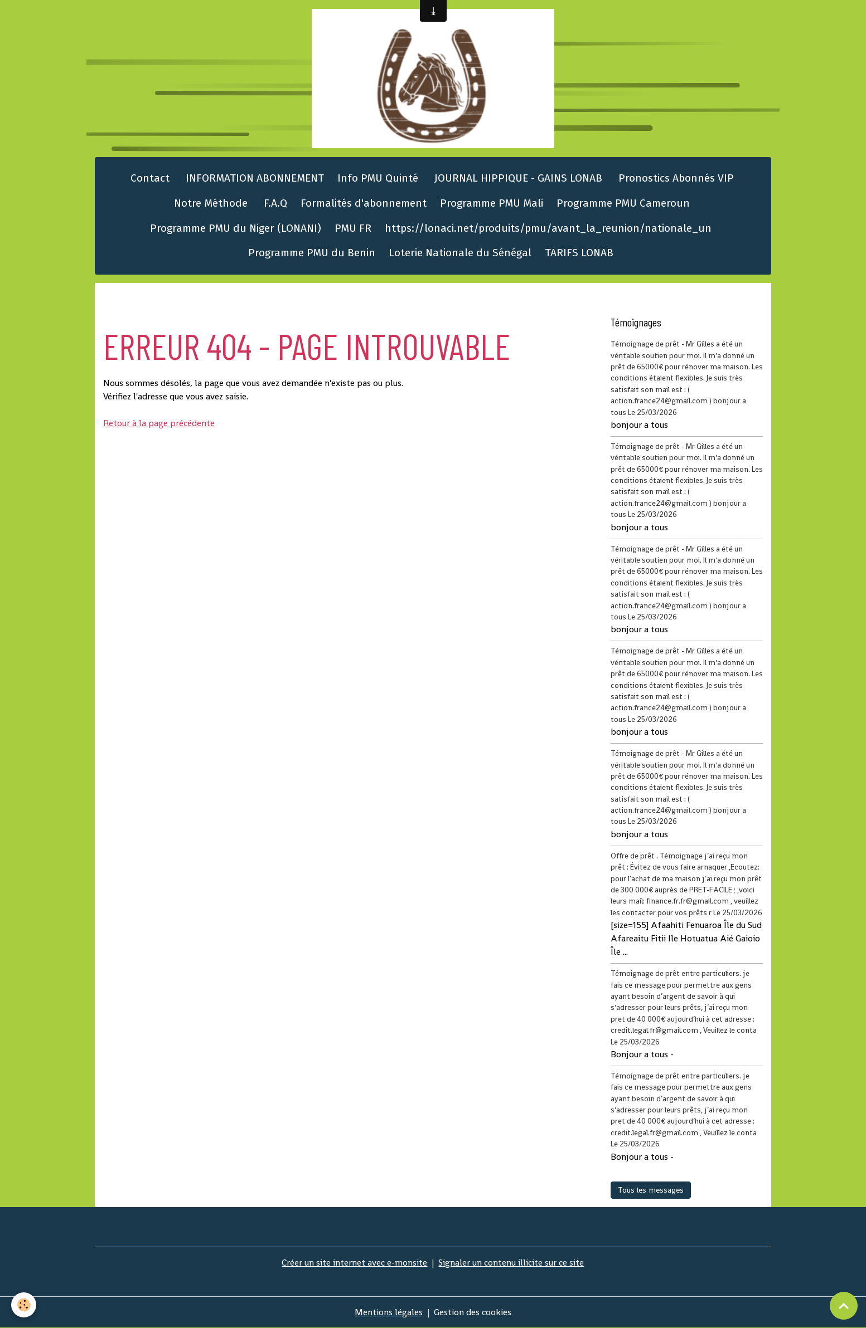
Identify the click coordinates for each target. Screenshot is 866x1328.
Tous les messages (651, 1190)
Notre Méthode (209, 203)
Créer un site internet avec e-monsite (354, 1262)
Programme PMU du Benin (311, 252)
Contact (149, 178)
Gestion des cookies (472, 1312)
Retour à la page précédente (159, 423)
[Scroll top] (844, 1306)
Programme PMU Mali (491, 203)
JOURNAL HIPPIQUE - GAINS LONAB (517, 178)
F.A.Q (274, 203)
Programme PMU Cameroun (623, 203)
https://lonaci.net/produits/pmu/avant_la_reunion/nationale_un (548, 228)
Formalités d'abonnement (364, 203)
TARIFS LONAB (579, 252)
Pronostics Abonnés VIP (675, 178)
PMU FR (353, 228)
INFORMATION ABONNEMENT (253, 178)
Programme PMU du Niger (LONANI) (235, 228)
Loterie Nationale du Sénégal (460, 252)
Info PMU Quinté (377, 178)
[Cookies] (23, 1304)
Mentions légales (389, 1312)
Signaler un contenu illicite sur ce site (511, 1262)
